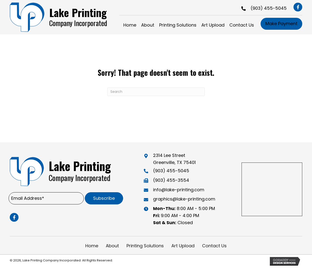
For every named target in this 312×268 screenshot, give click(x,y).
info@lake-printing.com (178, 190)
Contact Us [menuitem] (214, 246)
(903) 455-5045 (269, 8)
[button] (297, 7)
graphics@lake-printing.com (184, 199)
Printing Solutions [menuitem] (145, 246)
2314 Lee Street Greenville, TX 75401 (174, 158)
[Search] (156, 91)
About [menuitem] (112, 246)
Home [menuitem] (91, 246)
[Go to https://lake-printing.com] (62, 17)
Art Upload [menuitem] (183, 246)
